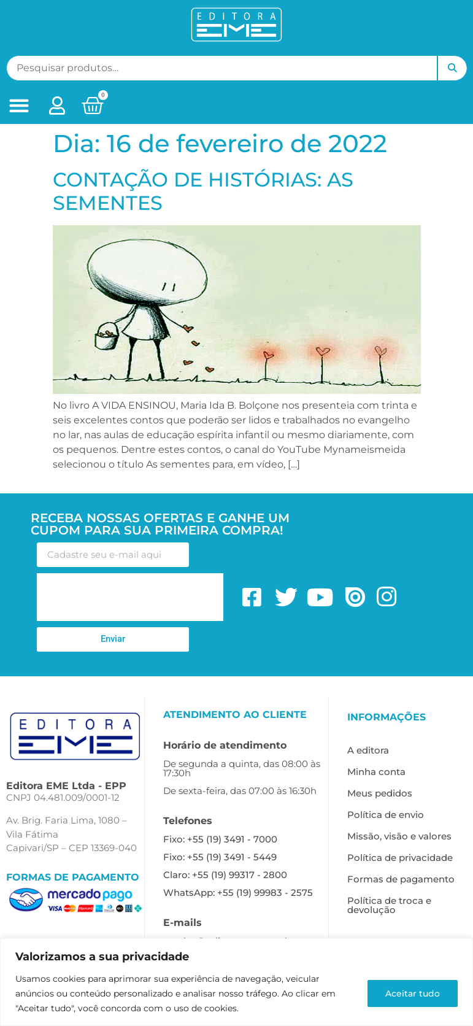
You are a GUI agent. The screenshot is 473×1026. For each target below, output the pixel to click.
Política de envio (385, 814)
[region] (236, 982)
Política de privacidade (400, 857)
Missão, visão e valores (399, 836)
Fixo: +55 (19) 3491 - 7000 (220, 839)
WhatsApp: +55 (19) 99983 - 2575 (238, 892)
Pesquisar (452, 68)
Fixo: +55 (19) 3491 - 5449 (220, 857)
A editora (368, 750)
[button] (18, 106)
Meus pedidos (379, 793)
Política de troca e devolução (389, 905)
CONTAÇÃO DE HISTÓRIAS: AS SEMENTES (203, 191)
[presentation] (130, 597)
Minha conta (376, 771)
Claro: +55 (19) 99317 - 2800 (225, 875)
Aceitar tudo (412, 993)
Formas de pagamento (401, 879)
